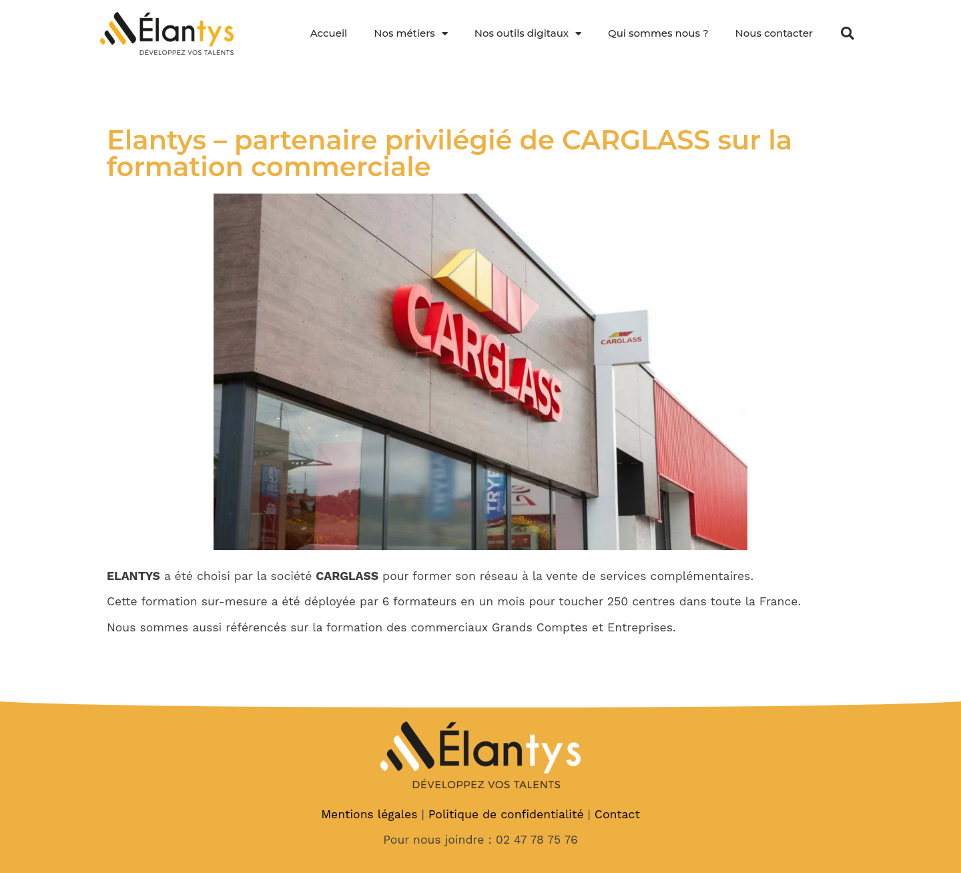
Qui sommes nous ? (658, 33)
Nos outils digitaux (527, 33)
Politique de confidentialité (506, 814)
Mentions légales (369, 814)
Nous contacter (774, 33)
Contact (617, 814)
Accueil (329, 33)
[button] (847, 33)
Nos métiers (411, 33)
